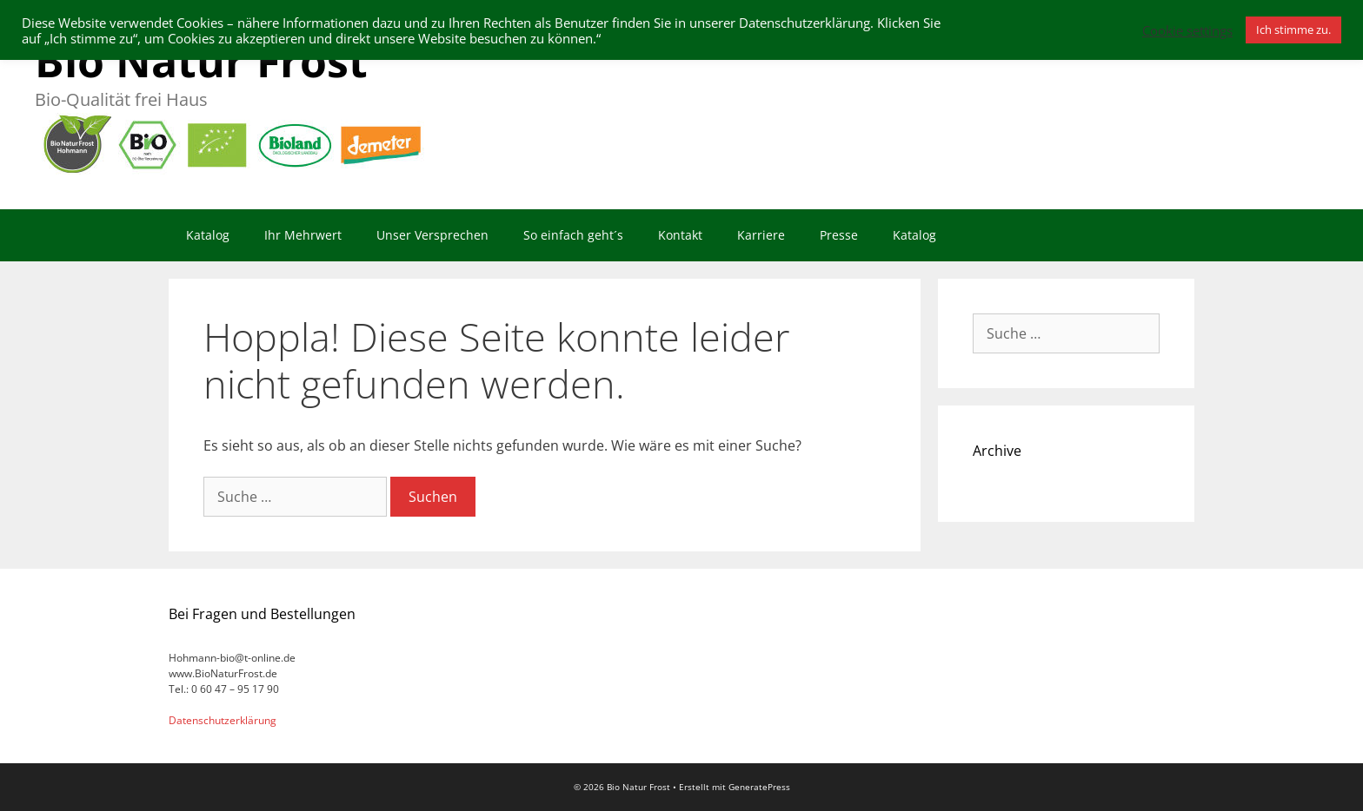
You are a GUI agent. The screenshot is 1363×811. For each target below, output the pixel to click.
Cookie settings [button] (1187, 30)
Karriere (761, 235)
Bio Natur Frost (201, 60)
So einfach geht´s (573, 235)
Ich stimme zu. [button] (1293, 29)
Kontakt (680, 235)
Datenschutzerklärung (222, 720)
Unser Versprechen (432, 235)
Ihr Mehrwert (303, 235)
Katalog (207, 235)
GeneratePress (759, 787)
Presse (839, 235)
